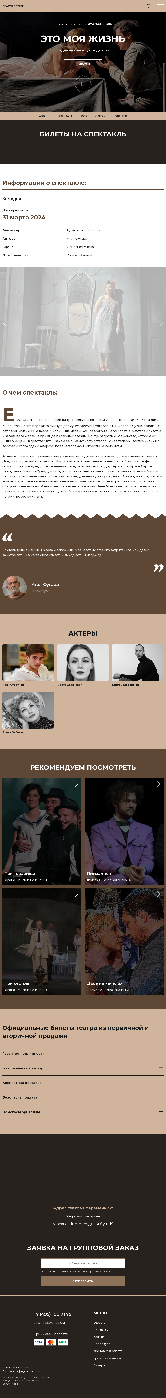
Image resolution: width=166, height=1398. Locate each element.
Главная (58, 24)
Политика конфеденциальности (21, 1379)
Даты (35, 120)
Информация (59, 120)
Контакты (101, 1338)
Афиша (99, 1345)
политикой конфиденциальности (78, 1279)
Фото (83, 120)
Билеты (83, 64)
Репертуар (77, 24)
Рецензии (127, 120)
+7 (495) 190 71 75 (56, 1322)
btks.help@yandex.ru (50, 1331)
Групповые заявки (108, 1367)
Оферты (118, 1279)
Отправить (83, 1289)
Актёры (103, 120)
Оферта (100, 1331)
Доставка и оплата (108, 1360)
